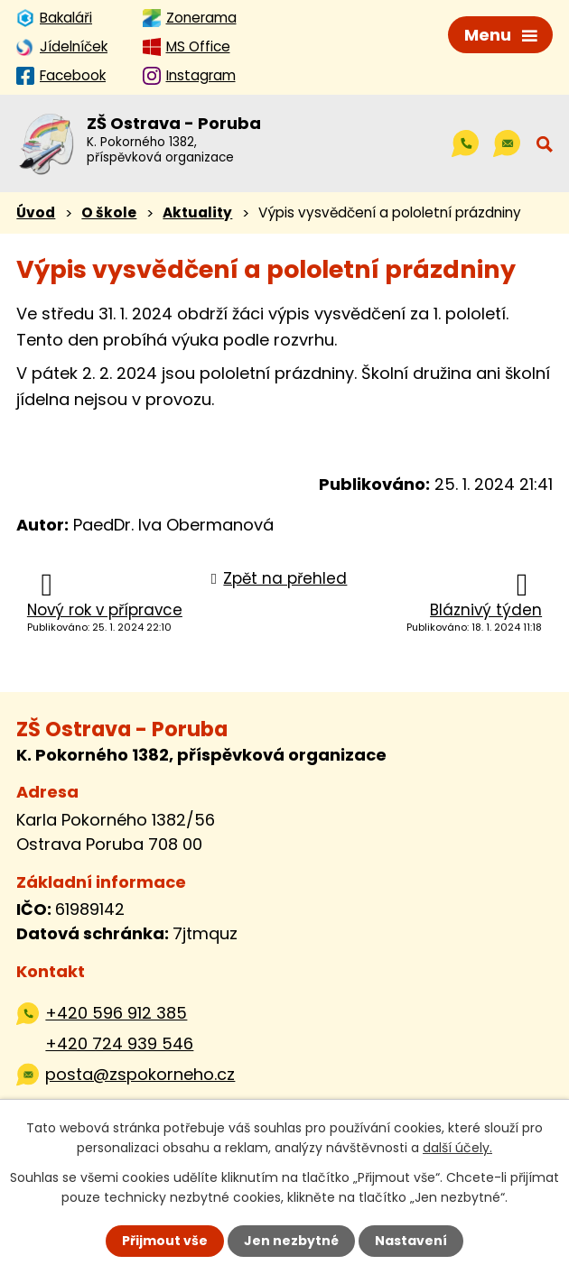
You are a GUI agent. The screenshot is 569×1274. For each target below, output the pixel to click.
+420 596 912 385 (116, 1013)
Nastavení (411, 1241)
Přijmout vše (165, 1241)
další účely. (457, 1148)
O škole (108, 212)
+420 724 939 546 (119, 1043)
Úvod (35, 212)
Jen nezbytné (291, 1241)
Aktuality (197, 212)
